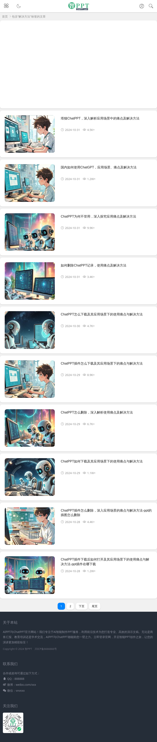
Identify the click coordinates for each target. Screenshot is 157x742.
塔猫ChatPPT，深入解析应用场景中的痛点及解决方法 (100, 118)
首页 (5, 16)
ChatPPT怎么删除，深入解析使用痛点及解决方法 (97, 412)
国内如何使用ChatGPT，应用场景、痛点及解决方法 (99, 167)
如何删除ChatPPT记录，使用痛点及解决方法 (93, 265)
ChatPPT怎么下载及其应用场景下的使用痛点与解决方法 (102, 314)
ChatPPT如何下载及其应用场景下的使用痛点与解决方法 (102, 461)
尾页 (95, 606)
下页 (81, 606)
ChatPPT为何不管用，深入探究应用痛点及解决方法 (98, 216)
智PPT (28, 649)
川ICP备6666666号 (46, 649)
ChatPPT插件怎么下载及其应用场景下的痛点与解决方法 (102, 363)
